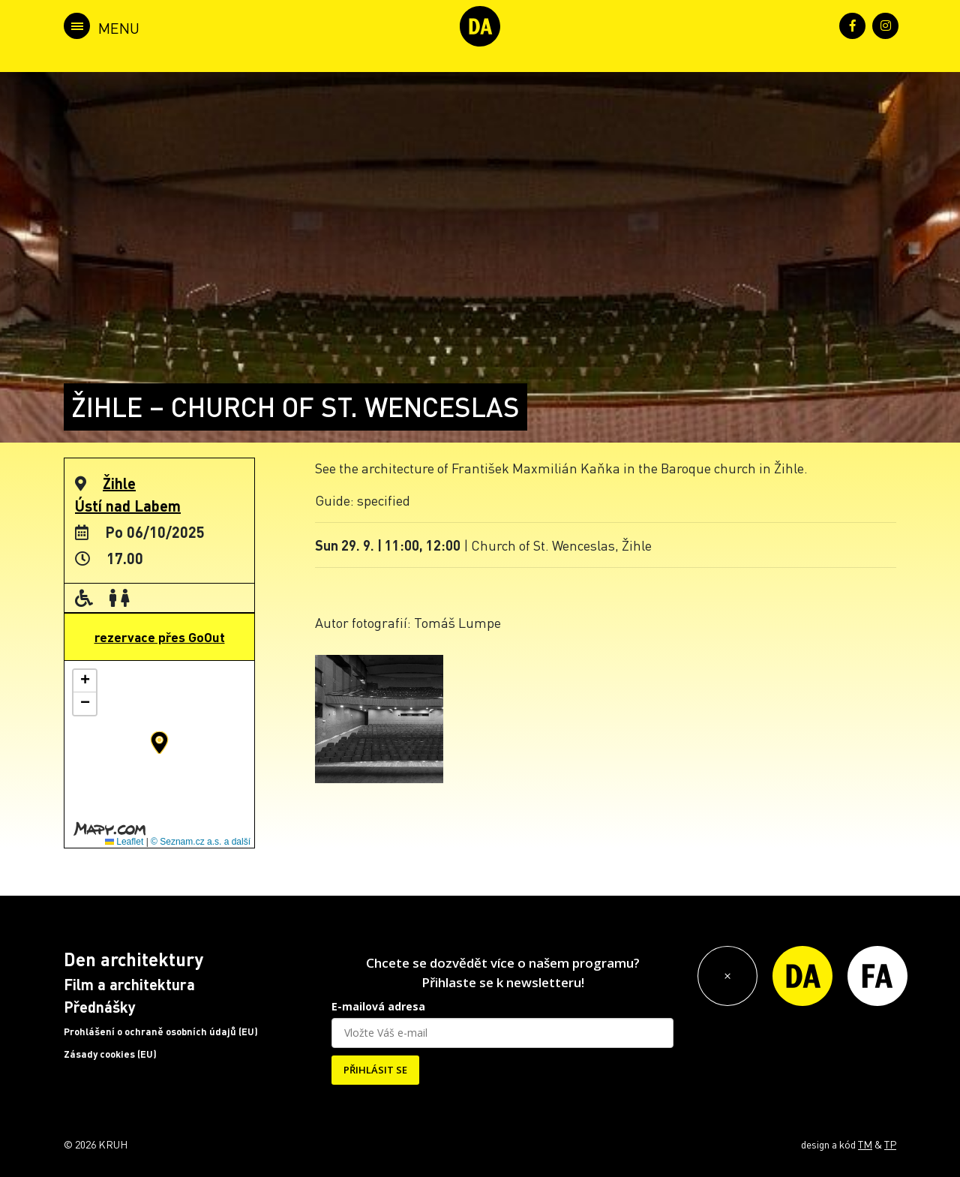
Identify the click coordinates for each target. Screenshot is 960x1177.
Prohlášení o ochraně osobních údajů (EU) (161, 1031)
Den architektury (133, 959)
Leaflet (124, 841)
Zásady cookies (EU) (110, 1054)
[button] (159, 742)
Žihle (119, 483)
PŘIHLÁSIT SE (375, 1069)
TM (865, 1144)
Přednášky (100, 1006)
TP (890, 1144)
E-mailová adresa (378, 1006)
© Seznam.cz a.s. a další (200, 841)
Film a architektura (129, 984)
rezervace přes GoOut (159, 637)
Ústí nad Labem (128, 505)
